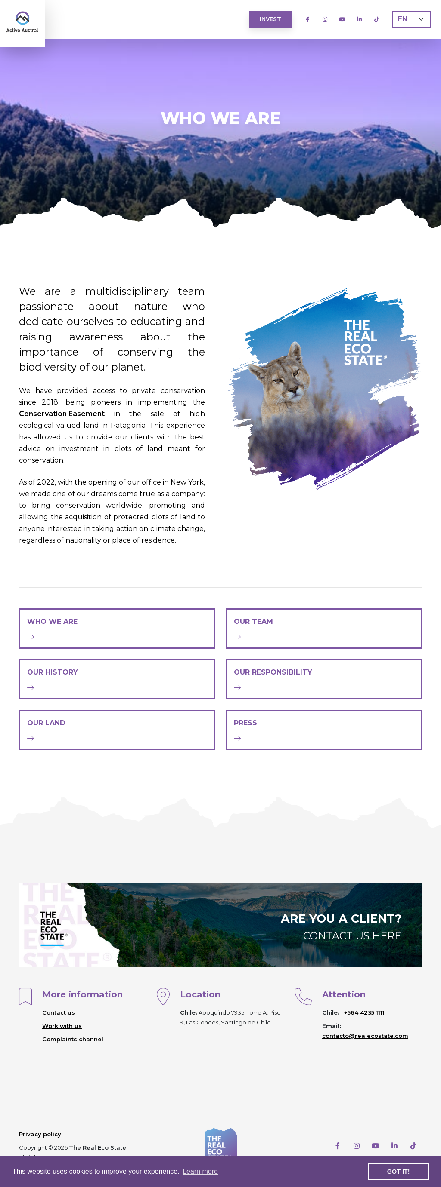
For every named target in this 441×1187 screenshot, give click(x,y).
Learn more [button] (200, 1171)
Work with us (62, 1025)
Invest (270, 18)
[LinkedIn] (359, 19)
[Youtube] (342, 19)
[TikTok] (376, 19)
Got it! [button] (398, 1171)
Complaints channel (72, 1039)
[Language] (411, 19)
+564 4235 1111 (364, 1012)
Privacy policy (40, 1134)
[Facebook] (307, 19)
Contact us (58, 1012)
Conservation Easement (62, 414)
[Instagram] (324, 19)
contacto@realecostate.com (365, 1035)
